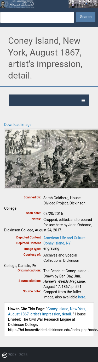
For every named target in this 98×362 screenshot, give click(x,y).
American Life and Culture (64, 238)
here (81, 297)
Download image (17, 124)
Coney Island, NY (57, 243)
